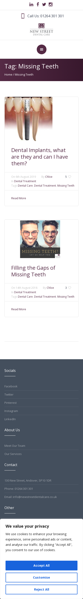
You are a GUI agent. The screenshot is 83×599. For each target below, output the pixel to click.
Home (8, 74)
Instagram (11, 411)
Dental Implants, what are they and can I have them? (39, 156)
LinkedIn (10, 419)
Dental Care (25, 185)
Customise (41, 577)
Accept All (41, 565)
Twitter (9, 394)
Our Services (13, 454)
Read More (18, 198)
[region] (41, 559)
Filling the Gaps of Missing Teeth (33, 271)
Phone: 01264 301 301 (18, 489)
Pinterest (10, 403)
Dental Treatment (25, 181)
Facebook (10, 386)
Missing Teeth (65, 185)
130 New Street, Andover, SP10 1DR (27, 480)
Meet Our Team (14, 446)
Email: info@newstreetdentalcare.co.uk (30, 497)
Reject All (41, 589)
